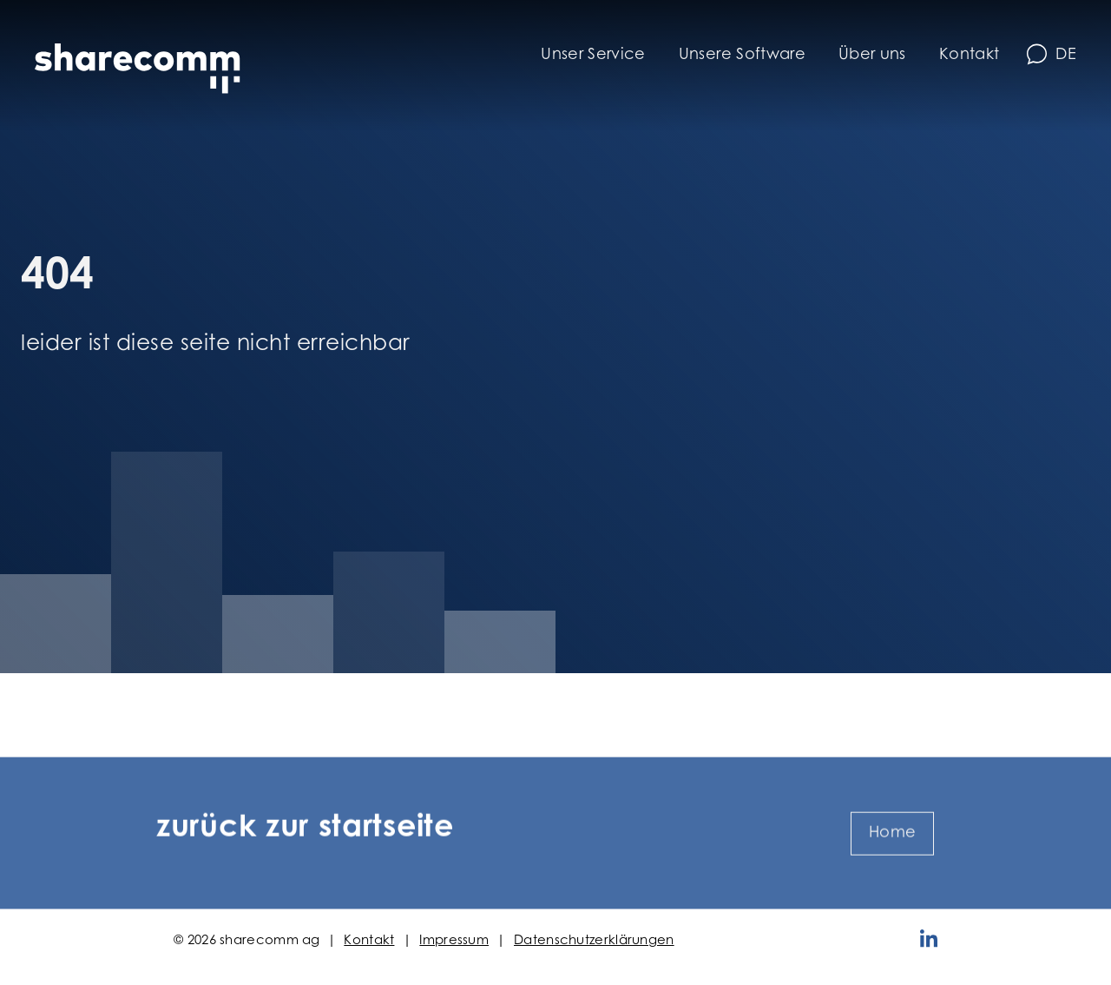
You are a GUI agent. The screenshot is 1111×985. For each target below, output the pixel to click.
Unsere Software (742, 55)
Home (892, 859)
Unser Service (593, 55)
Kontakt (969, 55)
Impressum (454, 941)
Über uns (872, 55)
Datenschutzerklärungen (594, 941)
